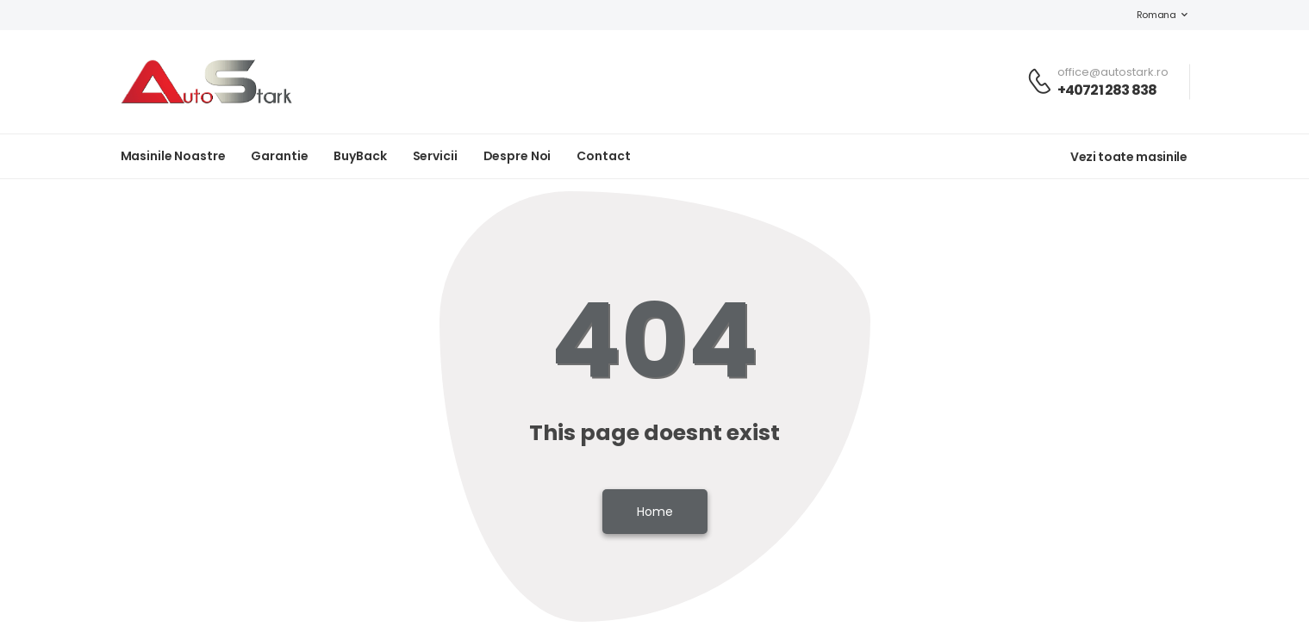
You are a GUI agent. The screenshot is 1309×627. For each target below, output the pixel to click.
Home (655, 511)
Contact (603, 156)
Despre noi (517, 156)
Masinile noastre (173, 156)
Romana (1147, 15)
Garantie (279, 156)
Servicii (435, 156)
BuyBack (359, 156)
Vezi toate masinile (1128, 156)
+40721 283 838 (1107, 90)
